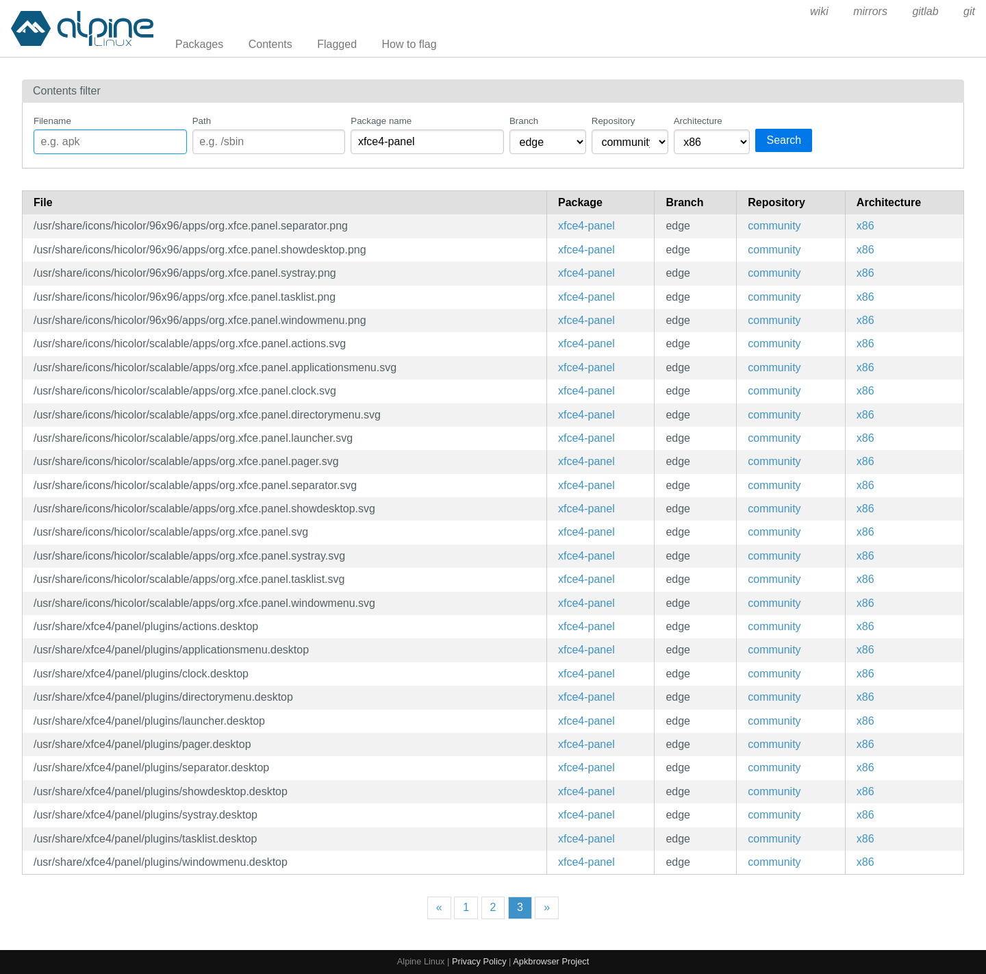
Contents (270, 44)
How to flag (409, 44)
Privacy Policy (479, 961)
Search (783, 140)
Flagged (337, 44)
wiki (819, 11)
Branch (523, 121)
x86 (865, 226)
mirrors (870, 11)
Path (201, 121)
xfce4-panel (586, 226)
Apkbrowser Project (551, 961)
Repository (613, 121)
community (774, 226)
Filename (52, 121)
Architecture (698, 121)
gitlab (925, 11)
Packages (199, 44)
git (969, 11)
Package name (381, 121)
